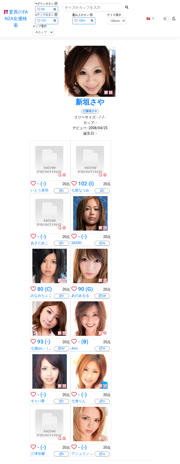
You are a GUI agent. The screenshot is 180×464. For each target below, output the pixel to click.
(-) (43, 184)
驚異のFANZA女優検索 (16, 18)
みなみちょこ (41, 295)
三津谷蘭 (38, 453)
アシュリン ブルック (87, 453)
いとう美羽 (39, 190)
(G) (89, 289)
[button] (150, 18)
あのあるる (80, 295)
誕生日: (89, 133)
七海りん (78, 401)
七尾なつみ (80, 190)
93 (40, 342)
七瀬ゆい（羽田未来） (48, 348)
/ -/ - (102, 117)
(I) (91, 184)
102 (82, 184)
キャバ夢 (38, 401)
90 (81, 289)
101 (46, 20)
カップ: (89, 123)
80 (40, 289)
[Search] (92, 7)
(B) (84, 342)
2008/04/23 (98, 128)
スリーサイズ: (85, 117)
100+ (83, 20)
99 (46, 9)
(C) (48, 289)
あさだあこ (39, 243)
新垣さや (90, 102)
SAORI (76, 243)
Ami (74, 348)
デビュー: (79, 128)
